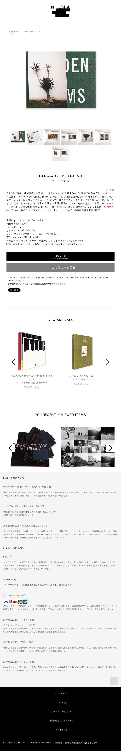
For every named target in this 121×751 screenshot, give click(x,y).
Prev (14, 362)
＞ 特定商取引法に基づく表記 (60, 721)
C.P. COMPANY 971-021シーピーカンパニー (82, 378)
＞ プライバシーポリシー (60, 712)
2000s (11, 34)
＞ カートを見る (60, 730)
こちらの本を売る (60, 267)
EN (113, 190)
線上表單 (62, 284)
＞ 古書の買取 (60, 703)
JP (107, 190)
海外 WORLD (35, 32)
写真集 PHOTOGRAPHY (18, 32)
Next (107, 362)
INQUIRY (60, 256)
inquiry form (20, 281)
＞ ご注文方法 (60, 694)
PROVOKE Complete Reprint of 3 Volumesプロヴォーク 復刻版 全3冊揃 (32, 379)
